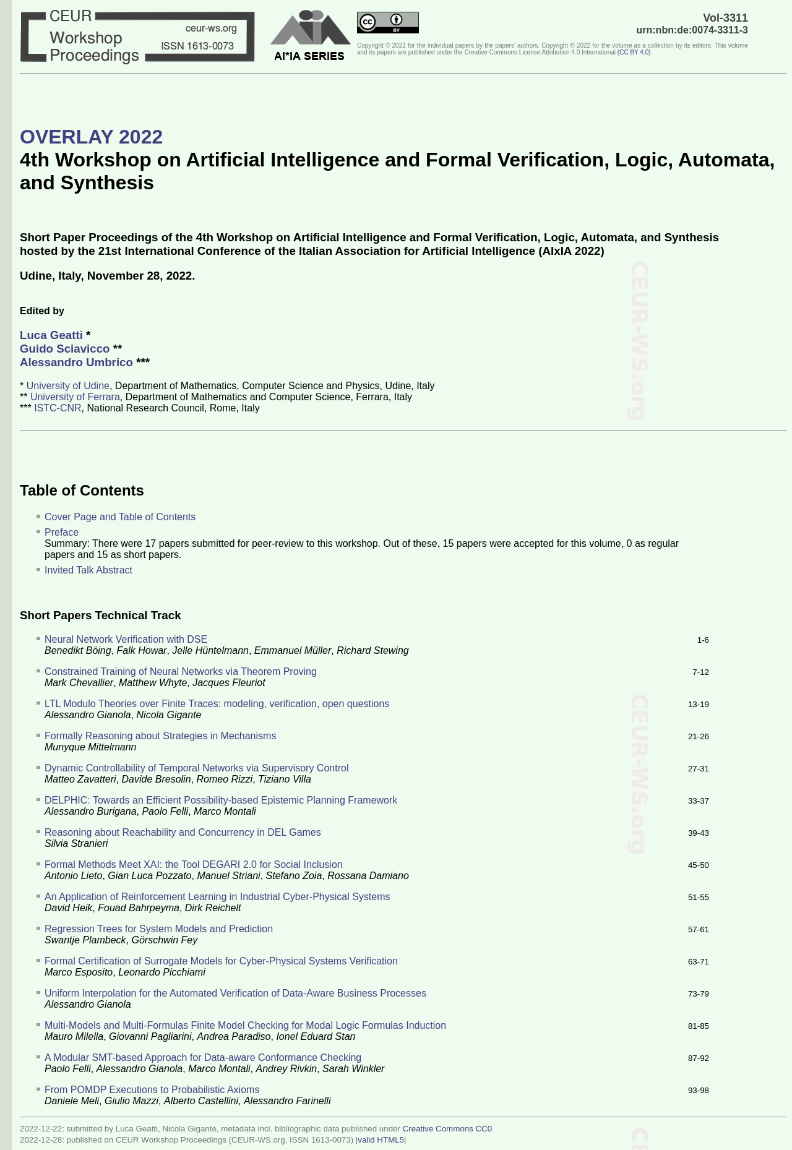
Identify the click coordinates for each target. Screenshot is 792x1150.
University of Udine (68, 385)
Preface (62, 532)
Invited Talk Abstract (88, 570)
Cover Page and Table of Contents (120, 517)
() (634, 52)
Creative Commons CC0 (447, 1128)
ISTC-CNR (57, 408)
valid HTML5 (381, 1139)
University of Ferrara (75, 397)
